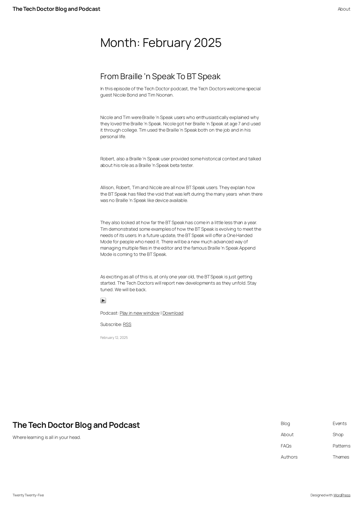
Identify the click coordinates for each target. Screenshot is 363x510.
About (344, 9)
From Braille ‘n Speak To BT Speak (160, 76)
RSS (127, 324)
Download (173, 313)
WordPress (342, 495)
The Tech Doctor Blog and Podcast (56, 9)
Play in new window (140, 313)
